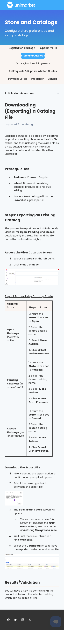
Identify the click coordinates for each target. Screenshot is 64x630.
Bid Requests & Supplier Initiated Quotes (33, 71)
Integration (37, 79)
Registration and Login (22, 48)
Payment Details (17, 79)
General (53, 79)
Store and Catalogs (33, 55)
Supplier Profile (48, 48)
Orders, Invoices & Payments (33, 63)
